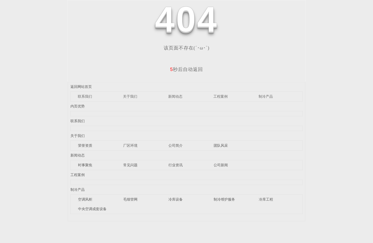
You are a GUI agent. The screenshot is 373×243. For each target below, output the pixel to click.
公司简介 (175, 145)
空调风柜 (85, 199)
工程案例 (220, 96)
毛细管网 (130, 199)
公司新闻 (221, 165)
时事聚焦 (85, 165)
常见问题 (130, 165)
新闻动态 (175, 96)
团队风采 (221, 145)
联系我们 (85, 96)
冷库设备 (175, 199)
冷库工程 (266, 199)
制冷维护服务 (224, 199)
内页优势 (77, 106)
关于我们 (130, 96)
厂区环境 (130, 145)
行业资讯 (175, 165)
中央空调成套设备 (92, 209)
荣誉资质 (85, 145)
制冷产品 (266, 96)
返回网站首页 (81, 87)
